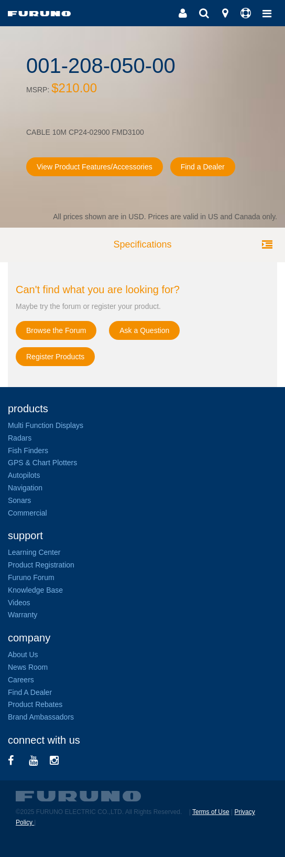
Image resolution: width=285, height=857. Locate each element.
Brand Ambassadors (41, 717)
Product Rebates (35, 704)
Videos (19, 602)
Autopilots (24, 475)
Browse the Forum (56, 330)
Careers (21, 680)
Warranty (22, 614)
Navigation (25, 488)
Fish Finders (28, 450)
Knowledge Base (35, 590)
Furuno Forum (31, 577)
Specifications (142, 244)
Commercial (27, 513)
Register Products (55, 356)
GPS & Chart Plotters (42, 462)
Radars (19, 438)
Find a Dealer (203, 167)
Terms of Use (210, 812)
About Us (23, 654)
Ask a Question (144, 330)
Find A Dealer (30, 692)
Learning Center (34, 552)
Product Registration (41, 565)
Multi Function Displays (45, 425)
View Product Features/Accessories (94, 167)
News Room (28, 667)
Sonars (19, 500)
